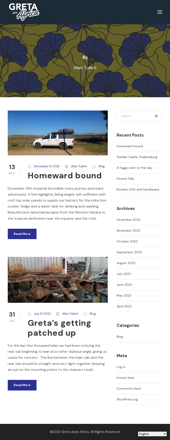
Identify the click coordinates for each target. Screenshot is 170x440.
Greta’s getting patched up (59, 328)
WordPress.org (127, 399)
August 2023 (126, 263)
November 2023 (128, 230)
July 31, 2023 (42, 314)
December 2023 (128, 220)
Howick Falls (125, 179)
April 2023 (124, 306)
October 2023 (127, 241)
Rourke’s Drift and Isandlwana (138, 189)
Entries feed (125, 378)
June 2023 (124, 285)
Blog (102, 166)
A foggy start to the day (134, 168)
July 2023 (124, 274)
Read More (22, 234)
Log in (121, 367)
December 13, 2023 (46, 166)
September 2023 (129, 252)
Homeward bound (65, 175)
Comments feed (129, 388)
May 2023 (124, 295)
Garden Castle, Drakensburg (137, 157)
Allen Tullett (79, 166)
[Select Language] (152, 434)
